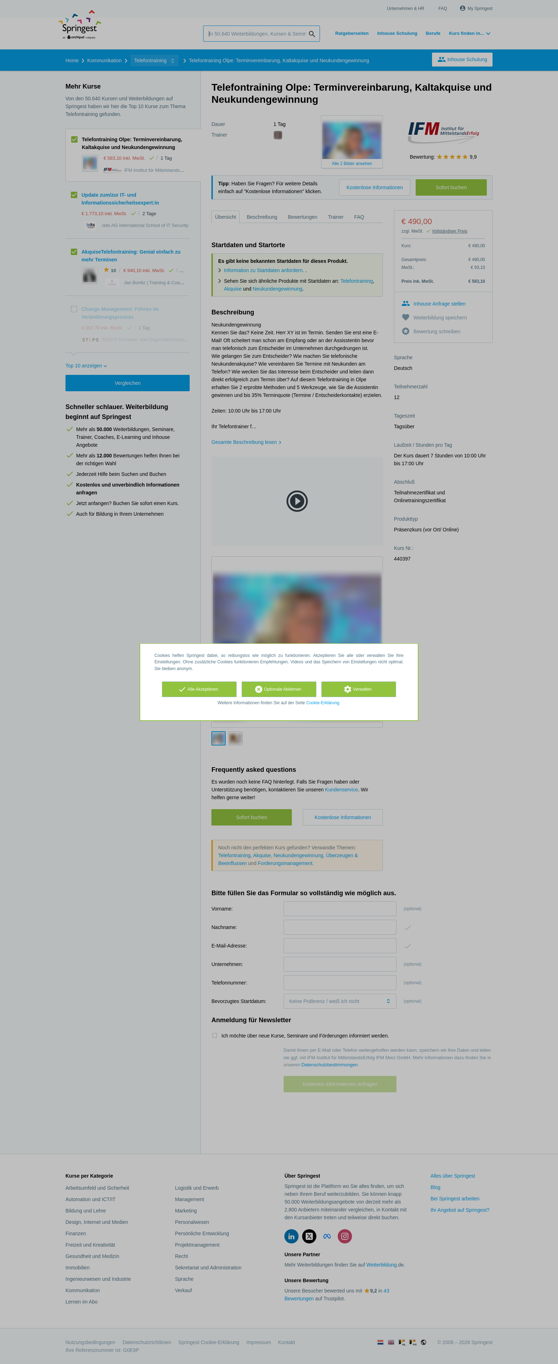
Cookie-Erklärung (322, 702)
